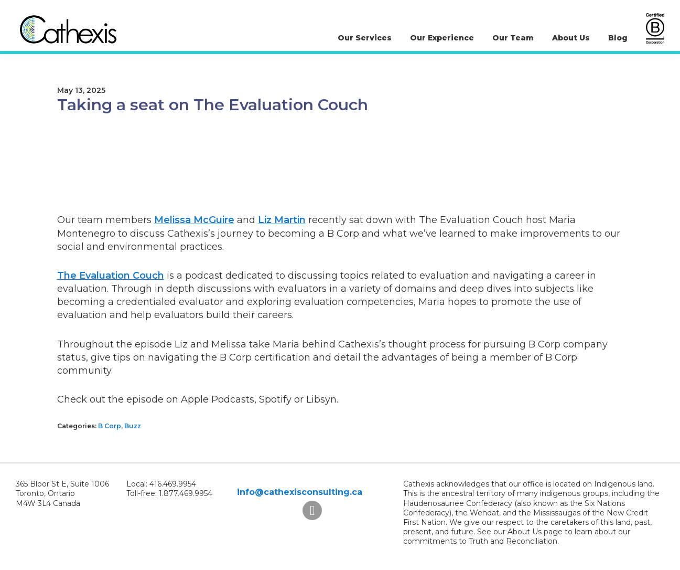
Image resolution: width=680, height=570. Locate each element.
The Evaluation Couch (110, 275)
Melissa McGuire (194, 220)
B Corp (109, 426)
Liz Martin (282, 220)
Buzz (132, 426)
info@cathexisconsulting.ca (299, 492)
